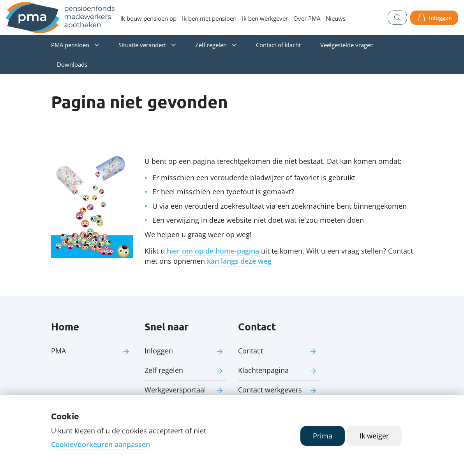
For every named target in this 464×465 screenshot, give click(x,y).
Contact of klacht (278, 45)
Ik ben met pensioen (209, 18)
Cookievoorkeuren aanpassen (100, 444)
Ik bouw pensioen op (148, 18)
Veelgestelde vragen (347, 45)
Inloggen (440, 17)
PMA (58, 350)
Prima (322, 435)
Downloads (72, 64)
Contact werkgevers (270, 389)
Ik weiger (374, 435)
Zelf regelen (211, 45)
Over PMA (306, 18)
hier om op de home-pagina (213, 251)
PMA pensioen (70, 45)
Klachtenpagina (263, 370)
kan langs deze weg (239, 261)
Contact (250, 350)
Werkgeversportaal (175, 389)
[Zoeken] (397, 18)
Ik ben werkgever (265, 18)
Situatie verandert (142, 45)
